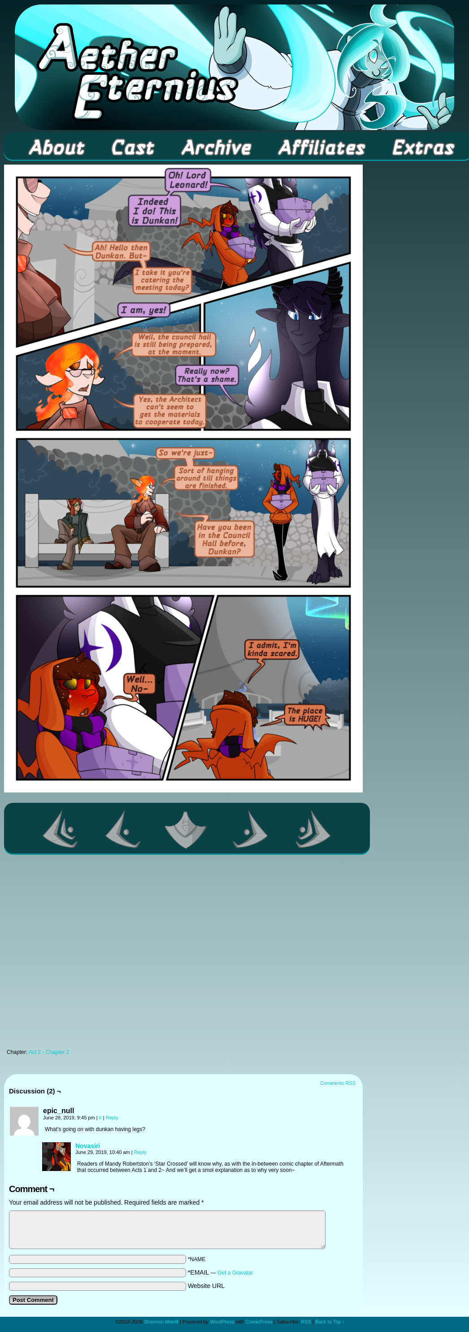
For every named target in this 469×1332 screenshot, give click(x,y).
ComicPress (259, 1321)
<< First (60, 829)
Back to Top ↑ (330, 1321)
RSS (306, 1321)
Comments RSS (338, 1083)
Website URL (206, 1285)
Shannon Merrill (161, 1321)
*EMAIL (220, 1272)
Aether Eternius (234, 67)
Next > (250, 829)
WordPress (222, 1321)
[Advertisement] (88, 954)
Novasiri (87, 1145)
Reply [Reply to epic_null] (112, 1117)
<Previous (123, 829)
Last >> (313, 829)
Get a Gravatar (235, 1273)
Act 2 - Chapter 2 (49, 1052)
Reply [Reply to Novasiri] (140, 1152)
